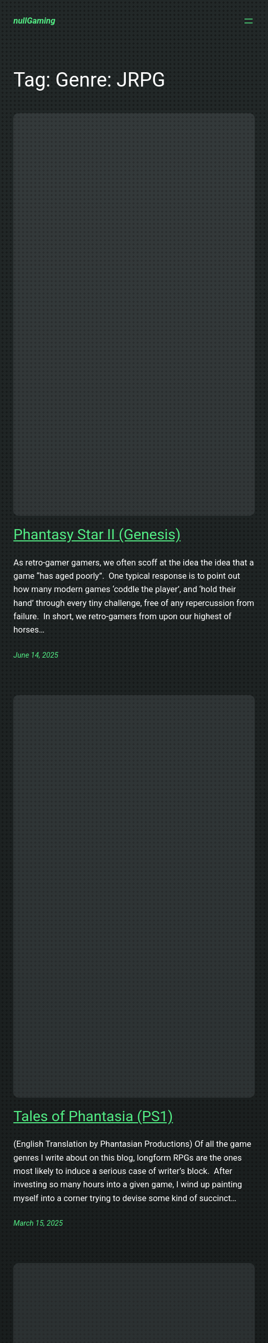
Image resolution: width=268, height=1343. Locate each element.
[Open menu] (248, 21)
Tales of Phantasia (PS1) (93, 1116)
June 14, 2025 (35, 655)
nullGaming (34, 21)
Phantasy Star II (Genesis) (97, 534)
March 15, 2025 (38, 1223)
